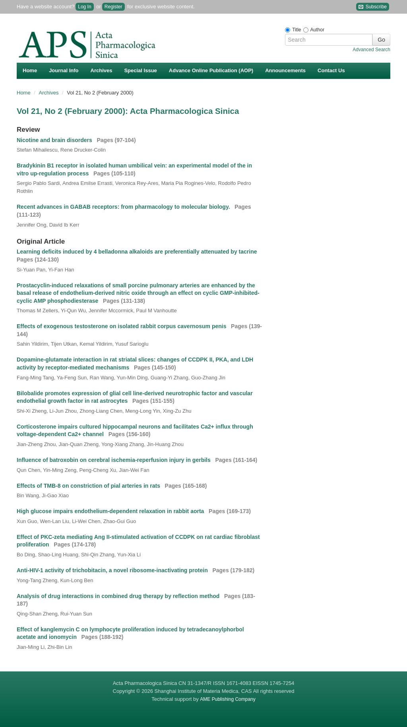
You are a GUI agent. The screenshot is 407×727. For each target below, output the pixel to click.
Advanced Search (371, 49)
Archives (101, 70)
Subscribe (373, 7)
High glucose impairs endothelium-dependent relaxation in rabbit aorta (111, 511)
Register (113, 7)
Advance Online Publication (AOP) (211, 70)
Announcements (285, 70)
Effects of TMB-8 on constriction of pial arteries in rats (89, 486)
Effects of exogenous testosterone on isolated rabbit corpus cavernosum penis (122, 326)
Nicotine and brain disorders (55, 140)
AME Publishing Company (227, 699)
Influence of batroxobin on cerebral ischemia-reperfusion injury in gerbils (114, 460)
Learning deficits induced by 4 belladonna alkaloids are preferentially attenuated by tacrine (137, 251)
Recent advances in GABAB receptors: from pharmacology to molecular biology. (124, 207)
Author (317, 30)
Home (30, 70)
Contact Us (331, 70)
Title (296, 30)
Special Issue (140, 70)
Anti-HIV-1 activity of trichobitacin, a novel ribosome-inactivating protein (113, 570)
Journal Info (63, 70)
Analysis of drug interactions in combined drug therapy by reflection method (119, 596)
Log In (84, 7)
